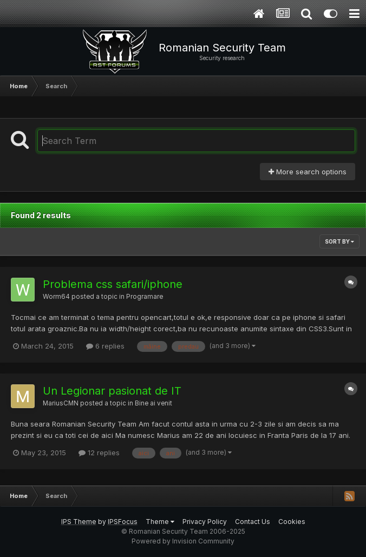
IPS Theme (78, 521)
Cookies (291, 521)
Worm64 (56, 296)
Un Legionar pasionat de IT (112, 390)
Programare (144, 296)
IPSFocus (123, 521)
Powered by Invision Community (183, 541)
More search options (308, 171)
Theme (160, 521)
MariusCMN (61, 403)
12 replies (99, 452)
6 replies (105, 346)
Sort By (339, 241)
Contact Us (252, 521)
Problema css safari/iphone (112, 284)
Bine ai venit (153, 403)
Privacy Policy (204, 521)
